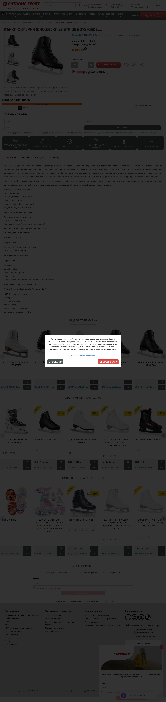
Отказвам (55, 361)
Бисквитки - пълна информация (83, 356)
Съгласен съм (108, 361)
